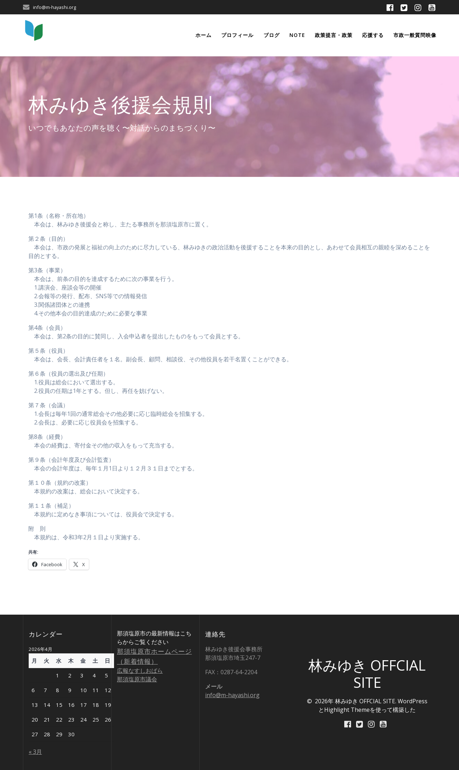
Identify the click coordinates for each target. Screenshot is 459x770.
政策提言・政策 (333, 35)
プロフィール (237, 35)
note (297, 35)
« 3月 (35, 752)
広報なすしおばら (140, 671)
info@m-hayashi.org (232, 695)
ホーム (203, 35)
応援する (373, 35)
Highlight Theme (347, 710)
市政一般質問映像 (414, 35)
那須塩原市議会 (137, 679)
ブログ (272, 35)
